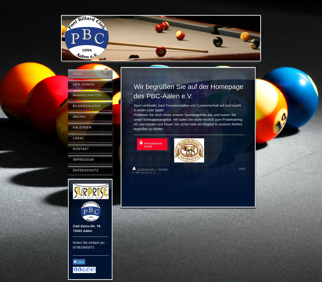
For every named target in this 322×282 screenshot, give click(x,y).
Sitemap (163, 169)
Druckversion (144, 169)
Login (242, 168)
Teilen (79, 261)
